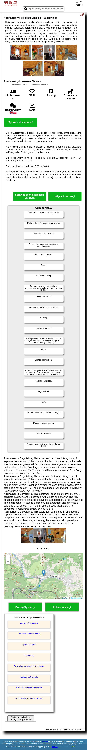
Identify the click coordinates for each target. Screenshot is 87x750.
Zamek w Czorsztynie (29, 623)
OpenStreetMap (76, 598)
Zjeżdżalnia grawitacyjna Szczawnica (29, 666)
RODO (55, 747)
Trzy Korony (29, 655)
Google (45, 741)
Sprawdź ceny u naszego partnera (29, 196)
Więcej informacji (65, 196)
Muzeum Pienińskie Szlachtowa (29, 688)
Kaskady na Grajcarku (29, 677)
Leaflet (64, 598)
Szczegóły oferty (25, 607)
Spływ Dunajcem (29, 645)
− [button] (8, 562)
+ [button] (8, 557)
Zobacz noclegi (62, 607)
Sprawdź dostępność (20, 122)
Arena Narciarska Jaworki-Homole (29, 699)
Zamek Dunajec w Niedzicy (29, 634)
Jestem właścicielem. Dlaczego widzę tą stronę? (21, 718)
